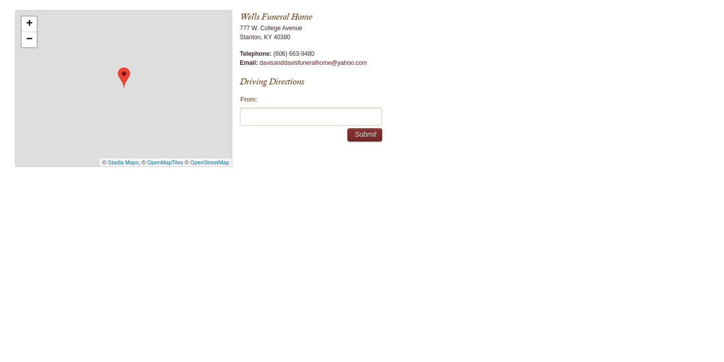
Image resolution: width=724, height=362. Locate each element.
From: (248, 99)
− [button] (29, 39)
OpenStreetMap (209, 162)
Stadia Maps (123, 162)
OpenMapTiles (165, 162)
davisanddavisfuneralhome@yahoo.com (313, 62)
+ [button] (29, 24)
